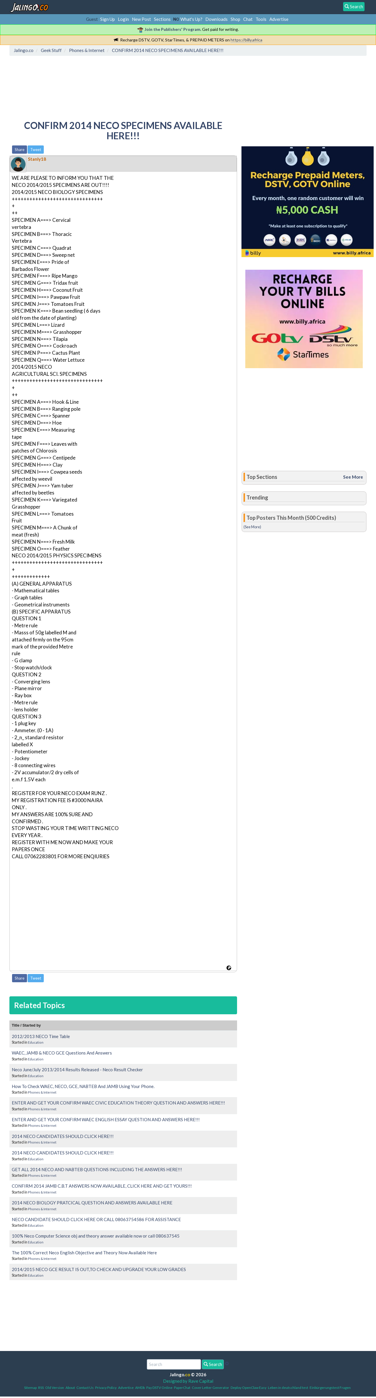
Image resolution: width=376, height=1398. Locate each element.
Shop (235, 19)
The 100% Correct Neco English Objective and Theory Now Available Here (84, 1252)
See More (353, 477)
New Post (141, 19)
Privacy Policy (106, 1387)
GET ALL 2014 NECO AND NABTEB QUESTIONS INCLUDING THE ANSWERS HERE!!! (97, 1169)
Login (123, 19)
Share (19, 149)
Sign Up (107, 19)
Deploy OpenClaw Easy (248, 1387)
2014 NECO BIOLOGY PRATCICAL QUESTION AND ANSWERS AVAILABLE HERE (92, 1202)
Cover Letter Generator (210, 1387)
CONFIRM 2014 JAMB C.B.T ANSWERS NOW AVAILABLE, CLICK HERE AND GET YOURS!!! (102, 1186)
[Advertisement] (118, 84)
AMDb (140, 1387)
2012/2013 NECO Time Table (41, 1036)
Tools (261, 19)
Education (35, 1042)
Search (213, 1364)
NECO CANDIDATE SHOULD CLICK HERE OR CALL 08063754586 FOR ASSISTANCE (96, 1219)
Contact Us (85, 1387)
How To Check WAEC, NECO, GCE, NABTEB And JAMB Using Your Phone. (83, 1086)
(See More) (252, 526)
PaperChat (182, 1387)
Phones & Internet (42, 1092)
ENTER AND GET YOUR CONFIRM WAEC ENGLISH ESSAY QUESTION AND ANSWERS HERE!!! (106, 1119)
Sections (162, 19)
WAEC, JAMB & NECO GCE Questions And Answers (62, 1052)
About (70, 1387)
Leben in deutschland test (288, 1387)
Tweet (35, 149)
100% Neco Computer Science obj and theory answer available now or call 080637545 (95, 1235)
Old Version (54, 1387)
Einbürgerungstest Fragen (330, 1387)
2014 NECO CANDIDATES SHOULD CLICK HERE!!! (63, 1136)
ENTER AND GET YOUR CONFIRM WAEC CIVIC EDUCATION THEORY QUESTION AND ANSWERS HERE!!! (118, 1102)
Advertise (278, 19)
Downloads (216, 19)
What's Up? (191, 19)
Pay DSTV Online (159, 1387)
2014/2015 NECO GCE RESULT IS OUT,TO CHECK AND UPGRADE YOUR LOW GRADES (99, 1269)
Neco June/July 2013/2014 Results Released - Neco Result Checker (77, 1069)
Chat (248, 19)
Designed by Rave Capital (188, 1381)
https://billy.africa (246, 39)
